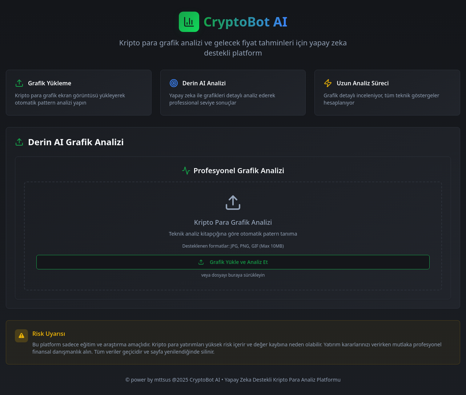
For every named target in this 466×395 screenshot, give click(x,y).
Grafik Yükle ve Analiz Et (233, 261)
